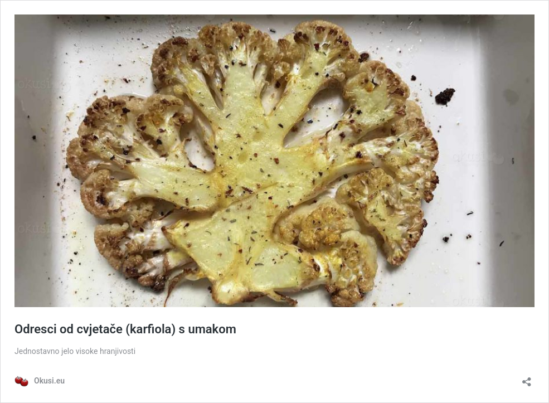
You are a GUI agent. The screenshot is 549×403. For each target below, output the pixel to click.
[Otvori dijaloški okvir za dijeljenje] (527, 378)
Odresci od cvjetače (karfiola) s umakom (125, 329)
